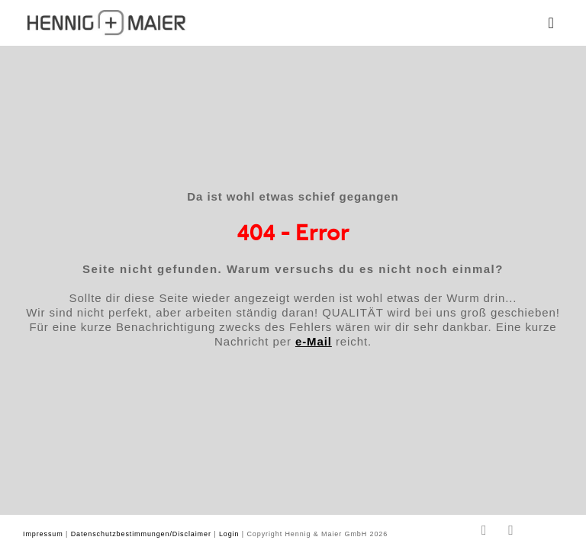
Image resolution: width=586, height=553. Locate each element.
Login (229, 534)
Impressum (43, 534)
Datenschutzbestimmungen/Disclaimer (141, 534)
